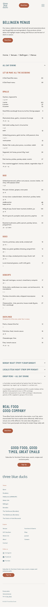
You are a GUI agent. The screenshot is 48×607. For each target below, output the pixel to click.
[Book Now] (24, 5)
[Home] (5, 55)
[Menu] (43, 5)
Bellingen (5, 504)
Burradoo (5, 508)
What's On (6, 536)
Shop (25, 532)
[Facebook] (7, 557)
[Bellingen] (24, 55)
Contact (5, 543)
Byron (4, 490)
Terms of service (7, 594)
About (4, 540)
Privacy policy (6, 591)
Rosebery (5, 493)
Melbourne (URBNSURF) (10, 497)
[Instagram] (7, 553)
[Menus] (33, 55)
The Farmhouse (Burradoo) (11, 511)
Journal (26, 536)
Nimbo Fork (6, 500)
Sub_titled (9, 597)
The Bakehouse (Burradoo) (11, 515)
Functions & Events (30, 529)
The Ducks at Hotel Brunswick (12, 518)
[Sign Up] (24, 465)
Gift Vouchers (7, 532)
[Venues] (14, 55)
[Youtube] (6, 561)
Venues (5, 529)
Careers (26, 540)
